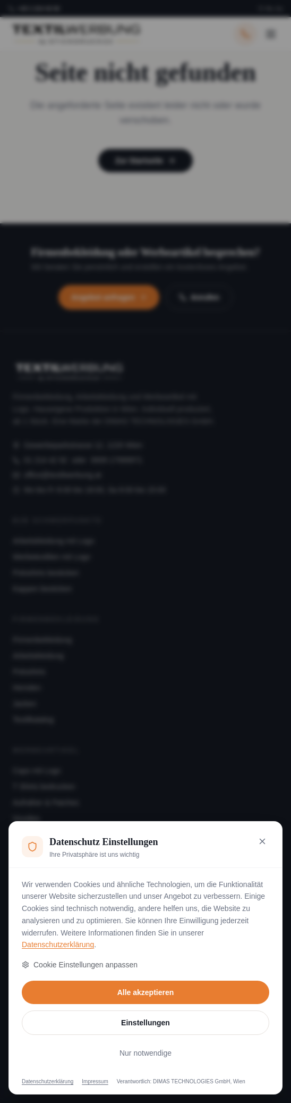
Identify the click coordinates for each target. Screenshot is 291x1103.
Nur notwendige (145, 1053)
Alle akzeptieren (145, 992)
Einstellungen (145, 1022)
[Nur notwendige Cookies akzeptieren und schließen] (262, 841)
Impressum (95, 1081)
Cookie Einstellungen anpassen (80, 964)
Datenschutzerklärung (58, 944)
